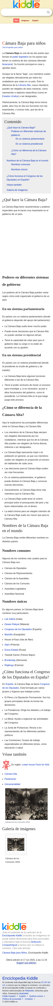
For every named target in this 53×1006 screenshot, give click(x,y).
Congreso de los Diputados (18, 629)
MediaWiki (23, 993)
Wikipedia (29, 991)
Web (16, 21)
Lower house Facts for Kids (35, 764)
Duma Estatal (11, 650)
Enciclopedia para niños (13, 47)
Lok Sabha (10, 619)
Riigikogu (9, 665)
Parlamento (10, 779)
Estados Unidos (10, 96)
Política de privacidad (11, 999)
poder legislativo (20, 57)
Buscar (48, 12)
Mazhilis (9, 634)
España (9, 684)
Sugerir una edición (26, 963)
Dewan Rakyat (12, 624)
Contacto (29, 999)
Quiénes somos (36, 996)
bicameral (7, 64)
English (35, 21)
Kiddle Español (9, 996)
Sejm (7, 644)
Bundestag (10, 660)
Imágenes (25, 21)
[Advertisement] (26, 31)
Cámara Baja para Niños (14, 953)
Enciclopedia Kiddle (12, 935)
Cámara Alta (24, 85)
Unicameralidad (12, 784)
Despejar (42, 12)
